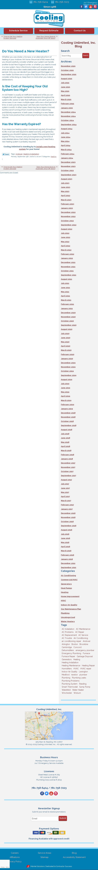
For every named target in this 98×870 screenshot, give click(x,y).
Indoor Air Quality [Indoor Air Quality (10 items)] (69, 672)
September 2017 (68, 476)
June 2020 (65, 338)
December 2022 (68, 212)
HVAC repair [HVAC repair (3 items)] (85, 668)
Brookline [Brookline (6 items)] (84, 644)
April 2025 (65, 95)
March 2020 (66, 350)
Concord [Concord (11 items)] (77, 647)
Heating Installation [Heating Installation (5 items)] (70, 662)
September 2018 (68, 425)
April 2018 (65, 446)
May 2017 (65, 492)
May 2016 (65, 542)
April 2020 (65, 346)
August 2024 (66, 129)
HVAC (63, 601)
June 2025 (65, 87)
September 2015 (68, 567)
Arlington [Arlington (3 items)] (66, 644)
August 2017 (66, 480)
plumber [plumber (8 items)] (83, 675)
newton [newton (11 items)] (74, 675)
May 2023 (65, 191)
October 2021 (67, 271)
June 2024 (65, 137)
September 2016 (68, 526)
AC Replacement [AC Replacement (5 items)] (69, 635)
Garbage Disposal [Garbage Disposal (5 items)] (85, 656)
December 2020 (68, 313)
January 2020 (67, 359)
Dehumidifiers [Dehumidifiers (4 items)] (68, 650)
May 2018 (65, 442)
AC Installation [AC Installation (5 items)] (68, 629)
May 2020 (65, 342)
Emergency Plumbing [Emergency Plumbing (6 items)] (71, 653)
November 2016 (68, 517)
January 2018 (67, 459)
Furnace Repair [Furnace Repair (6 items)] (68, 656)
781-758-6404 (40, 2)
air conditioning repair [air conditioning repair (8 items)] (71, 641)
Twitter (86, 7)
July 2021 (65, 283)
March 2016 (66, 551)
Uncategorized (68, 617)
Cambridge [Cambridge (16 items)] (67, 647)
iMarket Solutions (37, 866)
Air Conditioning (68, 575)
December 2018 (68, 413)
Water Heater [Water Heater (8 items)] (78, 690)
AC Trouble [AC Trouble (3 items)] (67, 638)
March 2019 (66, 400)
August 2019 (66, 379)
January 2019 (67, 409)
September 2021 (68, 275)
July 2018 (65, 434)
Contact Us (80, 30)
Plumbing (65, 613)
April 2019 (65, 396)
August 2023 (66, 179)
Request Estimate (48, 30)
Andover (19, 154)
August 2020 (66, 329)
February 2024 (67, 154)
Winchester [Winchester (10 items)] (67, 693)
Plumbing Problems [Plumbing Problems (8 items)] (71, 681)
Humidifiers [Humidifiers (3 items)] (67, 668)
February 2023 (67, 204)
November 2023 (68, 166)
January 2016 (67, 559)
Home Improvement (70, 596)
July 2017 (65, 484)
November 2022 (68, 216)
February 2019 (67, 405)
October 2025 (67, 70)
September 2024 (68, 124)
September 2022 (68, 225)
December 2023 (68, 162)
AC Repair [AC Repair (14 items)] (79, 632)
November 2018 (68, 417)
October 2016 (67, 521)
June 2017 (65, 488)
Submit (62, 818)
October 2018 (67, 421)
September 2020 (68, 325)
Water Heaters (68, 621)
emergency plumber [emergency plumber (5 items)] (85, 650)
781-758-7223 (62, 2)
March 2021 (66, 300)
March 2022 (66, 250)
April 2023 (65, 195)
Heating (53, 157)
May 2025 (65, 91)
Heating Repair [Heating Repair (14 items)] (88, 665)
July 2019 (65, 384)
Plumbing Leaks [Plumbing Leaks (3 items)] (79, 678)
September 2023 (68, 175)
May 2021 (65, 292)
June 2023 (65, 187)
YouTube (90, 7)
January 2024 (67, 158)
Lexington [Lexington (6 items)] (83, 672)
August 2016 (66, 530)
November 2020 (68, 317)
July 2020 (65, 333)
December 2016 (68, 513)
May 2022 (65, 242)
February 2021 (67, 304)
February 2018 (67, 455)
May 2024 (65, 141)
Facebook (81, 7)
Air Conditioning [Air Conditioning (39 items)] (81, 638)
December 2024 (68, 112)
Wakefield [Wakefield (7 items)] (66, 690)
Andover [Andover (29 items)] (86, 641)
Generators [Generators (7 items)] (67, 659)
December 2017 (68, 463)
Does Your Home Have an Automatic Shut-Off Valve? (45, 37)
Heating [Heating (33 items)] (76, 659)
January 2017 (67, 509)
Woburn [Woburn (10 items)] (77, 693)
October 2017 (67, 471)
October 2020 (67, 321)
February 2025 (67, 104)
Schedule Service (18, 30)
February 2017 (67, 505)
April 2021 (65, 296)
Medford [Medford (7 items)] (65, 675)
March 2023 (66, 200)
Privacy (2, 867)
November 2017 (68, 467)
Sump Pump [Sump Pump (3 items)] (84, 687)
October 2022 (67, 221)
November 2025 (68, 66)
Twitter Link (6, 154)
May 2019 (65, 392)
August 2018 (66, 430)
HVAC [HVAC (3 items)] (76, 668)
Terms (7, 867)
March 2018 (66, 450)
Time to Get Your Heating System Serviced (12, 37)
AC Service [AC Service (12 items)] (83, 635)
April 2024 (65, 145)
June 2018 (65, 438)
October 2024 (67, 120)
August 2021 (66, 279)
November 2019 (68, 367)
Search (85, 55)
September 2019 (68, 375)
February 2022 (67, 254)
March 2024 (66, 150)
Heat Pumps (66, 588)
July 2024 (65, 133)
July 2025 (65, 83)
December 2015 (68, 563)
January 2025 (67, 108)
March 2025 (66, 99)
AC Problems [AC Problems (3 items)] (68, 632)
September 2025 (68, 74)
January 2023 (67, 208)
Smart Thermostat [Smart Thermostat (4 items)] (70, 687)
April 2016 (65, 547)
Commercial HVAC (69, 580)
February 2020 (67, 354)
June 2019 (65, 388)
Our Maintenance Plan (71, 609)
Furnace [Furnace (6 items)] (86, 653)
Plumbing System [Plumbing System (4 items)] (69, 684)
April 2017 (65, 496)
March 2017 (66, 501)
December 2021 (68, 262)
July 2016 (65, 534)
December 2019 (68, 363)
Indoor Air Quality (69, 605)
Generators (66, 584)
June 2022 (65, 237)
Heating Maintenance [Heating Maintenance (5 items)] (71, 665)
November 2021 (68, 267)
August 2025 (66, 79)
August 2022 (66, 229)
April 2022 (65, 246)
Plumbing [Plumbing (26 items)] (66, 678)
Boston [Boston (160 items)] (75, 644)
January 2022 (67, 258)
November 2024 (68, 116)
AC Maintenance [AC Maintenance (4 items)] (83, 629)
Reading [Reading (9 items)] (82, 684)
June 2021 (65, 288)
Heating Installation (31, 154)
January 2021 (67, 308)
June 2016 (65, 538)
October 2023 (67, 170)
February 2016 (67, 555)
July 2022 (65, 233)
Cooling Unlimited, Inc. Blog (78, 44)
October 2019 (67, 371)
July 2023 (65, 183)
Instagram (95, 7)
